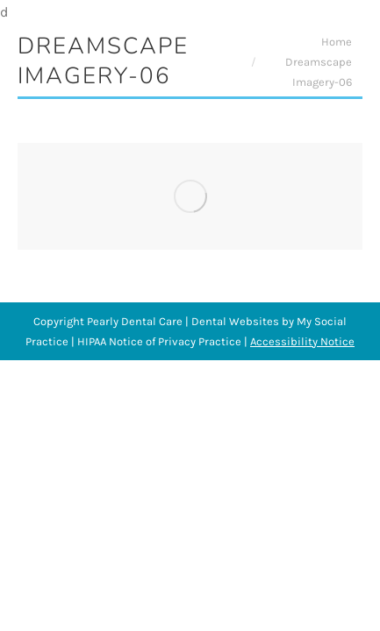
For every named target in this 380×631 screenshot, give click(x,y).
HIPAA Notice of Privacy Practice (159, 341)
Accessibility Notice (302, 341)
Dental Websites (235, 321)
